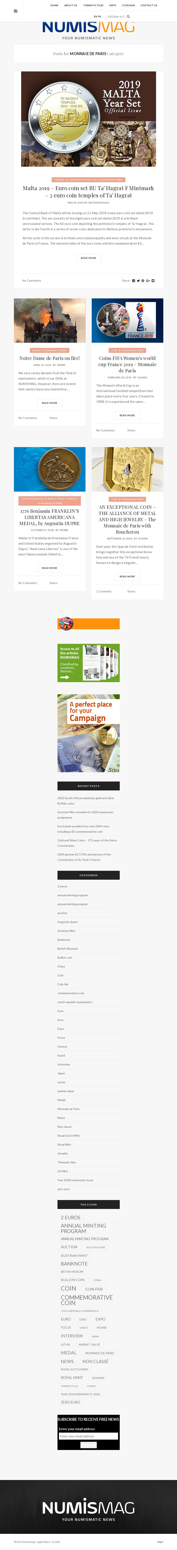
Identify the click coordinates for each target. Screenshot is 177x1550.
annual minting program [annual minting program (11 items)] (85, 1239)
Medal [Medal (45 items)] (68, 1352)
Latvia (61, 1082)
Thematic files (93, 5)
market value (56, 498)
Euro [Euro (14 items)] (66, 1319)
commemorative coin (82, 180)
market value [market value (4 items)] (89, 1344)
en (95, 16)
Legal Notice (43, 1541)
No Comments (32, 280)
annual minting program (72, 895)
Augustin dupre (32, 498)
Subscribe (88, 1445)
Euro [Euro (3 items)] (83, 1319)
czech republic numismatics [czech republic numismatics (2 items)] (80, 1310)
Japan (61, 1073)
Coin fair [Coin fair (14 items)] (94, 1289)
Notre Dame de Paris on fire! (49, 358)
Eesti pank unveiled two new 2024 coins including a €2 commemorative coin (83, 828)
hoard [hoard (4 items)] (102, 1327)
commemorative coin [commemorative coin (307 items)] (87, 1300)
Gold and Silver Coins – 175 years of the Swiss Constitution (87, 842)
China (61, 966)
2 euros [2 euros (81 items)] (70, 1217)
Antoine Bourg (98, 202)
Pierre (61, 365)
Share (126, 280)
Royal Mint (64, 1144)
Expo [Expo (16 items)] (100, 1319)
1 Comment (104, 591)
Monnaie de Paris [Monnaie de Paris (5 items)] (99, 1353)
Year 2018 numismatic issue (75, 1180)
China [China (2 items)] (97, 1280)
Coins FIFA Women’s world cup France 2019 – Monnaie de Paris (127, 364)
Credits (56, 1541)
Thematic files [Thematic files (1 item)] (69, 1386)
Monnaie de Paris (112, 180)
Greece (62, 1046)
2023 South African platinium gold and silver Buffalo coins (85, 800)
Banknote (63, 939)
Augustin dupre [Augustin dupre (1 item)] (95, 1247)
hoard (61, 1055)
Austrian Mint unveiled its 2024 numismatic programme (85, 814)
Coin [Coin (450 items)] (68, 1288)
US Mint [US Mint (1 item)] (91, 1386)
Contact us (149, 5)
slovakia (62, 1153)
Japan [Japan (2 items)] (95, 1336)
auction (62, 913)
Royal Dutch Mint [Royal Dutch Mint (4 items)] (75, 1369)
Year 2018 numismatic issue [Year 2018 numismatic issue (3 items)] (80, 1394)
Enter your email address (77, 1429)
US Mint (62, 1171)
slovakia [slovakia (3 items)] (98, 1378)
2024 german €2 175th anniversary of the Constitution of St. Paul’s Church (84, 857)
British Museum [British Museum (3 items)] (72, 1271)
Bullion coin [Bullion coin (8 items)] (73, 1280)
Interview (63, 1064)
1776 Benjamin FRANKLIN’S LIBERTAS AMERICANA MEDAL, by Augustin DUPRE (49, 517)
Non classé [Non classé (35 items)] (95, 1361)
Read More (88, 258)
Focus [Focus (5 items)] (66, 1327)
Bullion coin (64, 957)
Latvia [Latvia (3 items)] (65, 1344)
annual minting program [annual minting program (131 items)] (83, 1228)
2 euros (59, 180)
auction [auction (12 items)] (69, 1247)
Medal (37, 350)
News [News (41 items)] (67, 1361)
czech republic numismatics (75, 1002)
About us (70, 5)
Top (160, 1541)
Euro (60, 1011)
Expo (112, 5)
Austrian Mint (66, 930)
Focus (61, 1037)
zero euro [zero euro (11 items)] (70, 1402)
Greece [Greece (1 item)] (84, 1327)
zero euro (63, 1189)
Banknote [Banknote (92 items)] (74, 1264)
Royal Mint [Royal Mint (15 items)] (72, 1377)
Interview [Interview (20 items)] (72, 1335)
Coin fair (128, 5)
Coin (114, 350)
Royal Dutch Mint (68, 1135)
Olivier (142, 377)
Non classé (64, 1126)
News (61, 1117)
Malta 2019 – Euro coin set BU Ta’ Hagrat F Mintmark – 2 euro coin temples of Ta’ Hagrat (88, 191)
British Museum (67, 948)
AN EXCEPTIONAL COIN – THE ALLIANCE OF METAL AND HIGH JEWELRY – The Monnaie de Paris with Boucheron (127, 519)
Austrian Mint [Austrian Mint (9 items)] (74, 1255)
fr (99, 16)
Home (54, 5)
